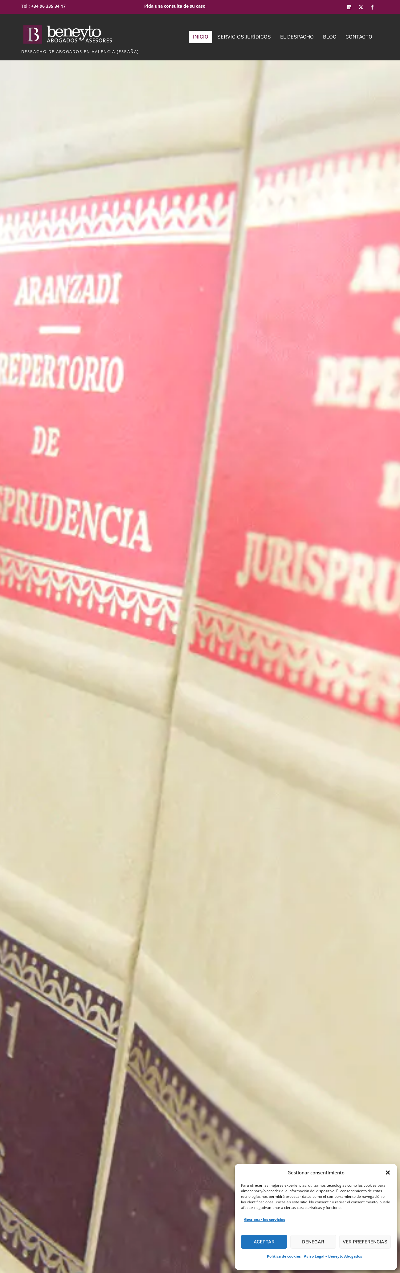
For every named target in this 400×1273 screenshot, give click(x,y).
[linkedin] (350, 6)
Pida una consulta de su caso (175, 6)
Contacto (358, 37)
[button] (388, 1172)
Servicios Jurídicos (244, 37)
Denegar (313, 1241)
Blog (330, 37)
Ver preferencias (365, 1241)
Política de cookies (284, 1256)
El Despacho (297, 37)
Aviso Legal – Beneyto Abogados (333, 1256)
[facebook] (373, 6)
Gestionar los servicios (264, 1219)
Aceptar (264, 1241)
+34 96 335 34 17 (48, 6)
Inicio (200, 37)
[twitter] (361, 6)
